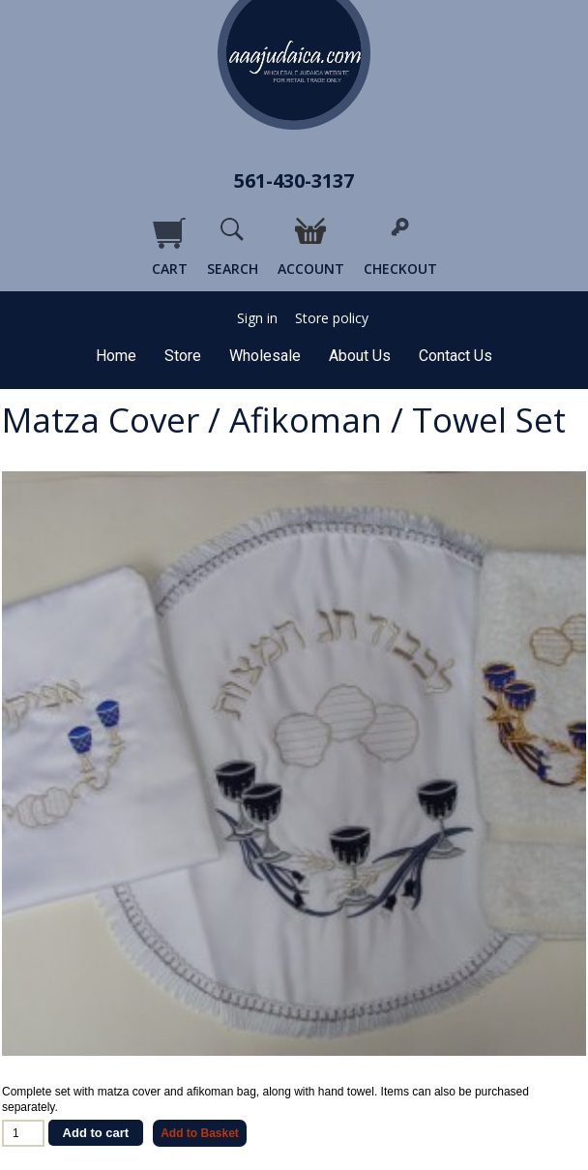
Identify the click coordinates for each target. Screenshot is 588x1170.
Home (116, 355)
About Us (360, 355)
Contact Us (455, 355)
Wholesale (265, 355)
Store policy (331, 318)
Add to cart (96, 1132)
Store (182, 355)
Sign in (257, 318)
